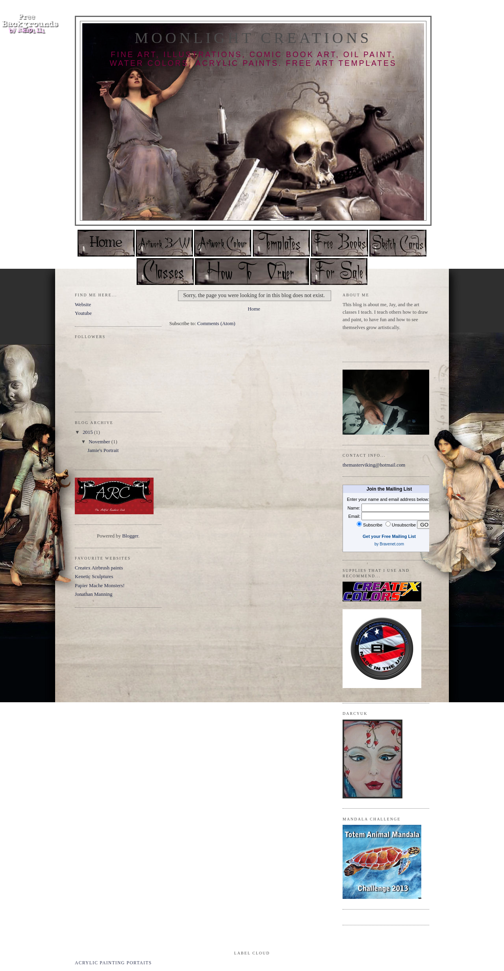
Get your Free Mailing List (389, 536)
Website (83, 304)
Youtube (83, 313)
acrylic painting (100, 962)
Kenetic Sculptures (94, 576)
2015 (88, 432)
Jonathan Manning (93, 594)
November (100, 442)
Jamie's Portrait (103, 450)
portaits (139, 962)
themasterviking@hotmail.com (374, 465)
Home (254, 309)
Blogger (130, 536)
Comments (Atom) (216, 323)
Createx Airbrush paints (99, 568)
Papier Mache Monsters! (99, 585)
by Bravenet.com (389, 544)
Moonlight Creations (253, 38)
